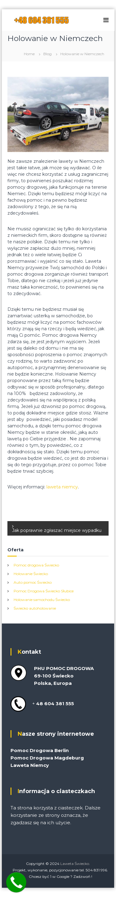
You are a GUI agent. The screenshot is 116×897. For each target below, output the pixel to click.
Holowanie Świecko (31, 573)
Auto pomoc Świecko (33, 582)
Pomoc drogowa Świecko (36, 565)
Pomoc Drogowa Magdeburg (47, 758)
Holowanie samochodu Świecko (42, 599)
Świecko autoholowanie (35, 608)
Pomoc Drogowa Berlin (40, 750)
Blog (47, 53)
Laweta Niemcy (30, 765)
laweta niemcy (62, 487)
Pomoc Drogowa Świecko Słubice (44, 591)
